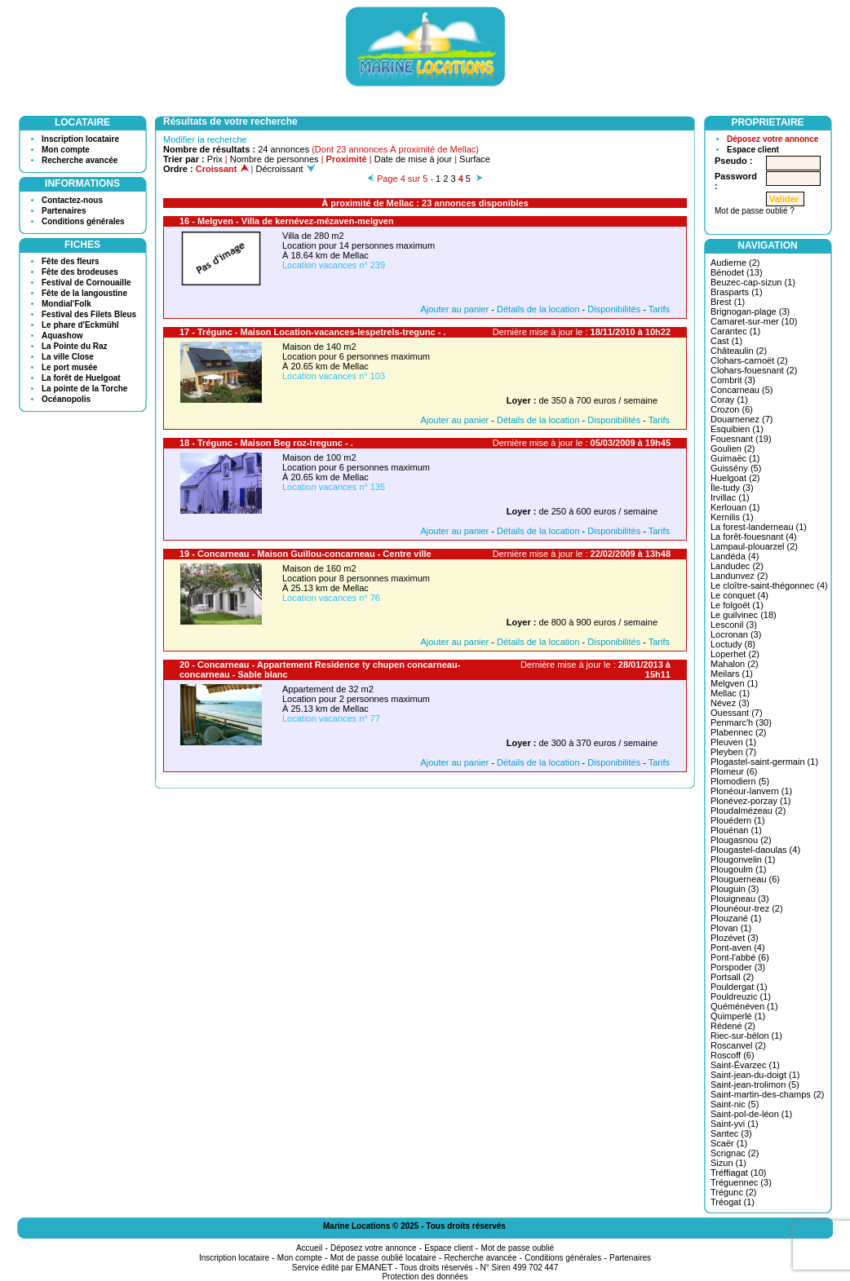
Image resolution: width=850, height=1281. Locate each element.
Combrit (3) (733, 380)
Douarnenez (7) (742, 419)
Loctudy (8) (733, 644)
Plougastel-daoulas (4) (755, 850)
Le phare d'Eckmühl (80, 324)
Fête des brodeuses (80, 271)
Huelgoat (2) (735, 478)
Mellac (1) (730, 693)
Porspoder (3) (738, 967)
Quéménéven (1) (744, 1006)
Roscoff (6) (733, 1055)
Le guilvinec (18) (744, 615)
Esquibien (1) (737, 429)
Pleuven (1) (733, 742)
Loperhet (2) (735, 654)
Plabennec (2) (739, 732)
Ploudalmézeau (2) (748, 810)
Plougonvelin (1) (743, 859)
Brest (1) (728, 302)
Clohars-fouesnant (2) (754, 370)
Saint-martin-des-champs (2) (767, 1094)
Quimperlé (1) (738, 1016)
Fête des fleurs (71, 261)
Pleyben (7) (733, 752)
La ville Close (68, 356)
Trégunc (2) (733, 1192)
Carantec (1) (735, 331)
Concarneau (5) (742, 390)
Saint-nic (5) (735, 1104)
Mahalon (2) (735, 664)
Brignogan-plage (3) (750, 311)
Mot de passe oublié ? (755, 210)
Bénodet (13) (737, 272)
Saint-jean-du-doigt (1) (755, 1075)
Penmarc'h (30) (741, 722)
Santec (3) (731, 1133)
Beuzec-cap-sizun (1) (753, 282)
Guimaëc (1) (735, 458)
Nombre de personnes (274, 159)
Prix (215, 159)
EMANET (374, 1267)
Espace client (753, 149)
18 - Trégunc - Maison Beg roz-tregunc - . (266, 443)
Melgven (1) (734, 683)
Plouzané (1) (736, 918)
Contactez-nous (72, 200)
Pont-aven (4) (738, 947)
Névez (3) (730, 703)
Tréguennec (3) (741, 1182)
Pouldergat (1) (739, 987)
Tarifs (659, 309)
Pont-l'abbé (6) (740, 957)
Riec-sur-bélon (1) (746, 1035)
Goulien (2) (733, 448)
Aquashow (62, 335)
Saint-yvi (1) (735, 1124)
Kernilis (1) (732, 517)
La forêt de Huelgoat (81, 377)
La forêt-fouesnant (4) (754, 536)
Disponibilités (613, 309)
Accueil (309, 1247)
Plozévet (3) (735, 938)
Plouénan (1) (736, 830)
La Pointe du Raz (75, 346)
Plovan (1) (731, 928)
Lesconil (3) (734, 624)
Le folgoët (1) (737, 605)
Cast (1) (726, 341)
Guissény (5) (736, 468)
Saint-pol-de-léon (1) (751, 1114)
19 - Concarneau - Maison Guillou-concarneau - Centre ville (305, 554)
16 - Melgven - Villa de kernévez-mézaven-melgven (286, 221)
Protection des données (424, 1276)
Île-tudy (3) (732, 488)
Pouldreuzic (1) (741, 996)
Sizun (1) (728, 1163)
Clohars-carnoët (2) (749, 360)
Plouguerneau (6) (745, 879)
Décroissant (285, 169)
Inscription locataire (80, 139)
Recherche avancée (79, 160)
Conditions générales (83, 221)
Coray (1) (729, 399)
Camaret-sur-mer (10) (754, 321)
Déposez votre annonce (772, 139)
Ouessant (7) (737, 713)
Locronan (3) (736, 634)
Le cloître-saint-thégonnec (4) (769, 585)
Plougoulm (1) (738, 869)
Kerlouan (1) (735, 507)
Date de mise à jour (413, 159)
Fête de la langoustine (84, 293)
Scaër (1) (729, 1143)
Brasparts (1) (737, 292)
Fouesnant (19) (741, 439)
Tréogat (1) (733, 1202)
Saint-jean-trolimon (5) (755, 1084)
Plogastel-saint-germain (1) (764, 761)
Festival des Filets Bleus (89, 314)
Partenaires (64, 210)
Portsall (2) (732, 977)
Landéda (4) (735, 556)
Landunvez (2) (739, 576)
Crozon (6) (732, 409)
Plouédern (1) (738, 820)
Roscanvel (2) (738, 1045)
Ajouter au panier (454, 309)
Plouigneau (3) (740, 898)
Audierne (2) (735, 262)
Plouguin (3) (735, 889)
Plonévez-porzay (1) (750, 801)
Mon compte (66, 149)
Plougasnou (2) (741, 840)
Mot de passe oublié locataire (383, 1257)
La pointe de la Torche (84, 388)
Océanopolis (66, 399)
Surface (474, 159)
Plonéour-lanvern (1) (751, 791)
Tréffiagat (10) (738, 1172)
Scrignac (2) (735, 1153)
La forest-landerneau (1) (759, 527)
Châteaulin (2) (739, 351)
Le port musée (69, 367)
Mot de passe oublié (518, 1247)
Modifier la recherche (205, 139)
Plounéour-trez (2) (747, 908)
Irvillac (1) (730, 497)
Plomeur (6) (734, 771)
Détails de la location (538, 309)
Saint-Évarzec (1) (745, 1065)
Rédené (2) (733, 1026)
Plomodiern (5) (740, 781)
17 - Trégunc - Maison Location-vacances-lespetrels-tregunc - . (312, 332)
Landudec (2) (737, 566)
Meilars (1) (732, 673)
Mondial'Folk (66, 303)
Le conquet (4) (739, 595)
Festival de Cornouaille (86, 282)
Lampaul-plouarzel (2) (754, 546)
